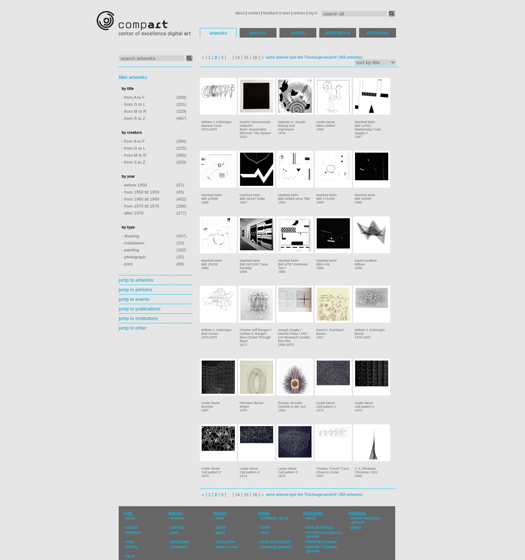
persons (258, 32)
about (240, 13)
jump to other (132, 328)
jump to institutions (138, 318)
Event (265, 527)
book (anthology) (320, 527)
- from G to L (134, 104)
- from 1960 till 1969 (140, 199)
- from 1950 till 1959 (140, 192)
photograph (180, 542)
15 (246, 57)
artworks (218, 33)
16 (255, 57)
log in (313, 13)
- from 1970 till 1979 (140, 206)
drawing (177, 518)
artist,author (225, 542)
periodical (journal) (276, 547)
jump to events (134, 299)
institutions (377, 32)
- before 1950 (134, 185)
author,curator (227, 547)
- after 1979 (132, 213)
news (285, 13)
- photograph (134, 257)
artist (219, 518)
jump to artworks (136, 280)
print (174, 533)
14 (237, 57)
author (220, 527)
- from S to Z (133, 118)
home (128, 513)
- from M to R (134, 111)
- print (127, 264)
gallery (356, 527)
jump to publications (139, 309)
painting (177, 527)
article (311, 518)
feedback (271, 13)
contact (254, 13)
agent (220, 533)
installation (179, 547)
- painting (130, 250)
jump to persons (135, 289)
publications (337, 32)
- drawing (130, 236)
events (298, 32)
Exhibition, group (275, 518)
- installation (133, 243)
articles (299, 13)
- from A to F (133, 97)
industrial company (321, 542)
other (265, 533)
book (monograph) (276, 542)
